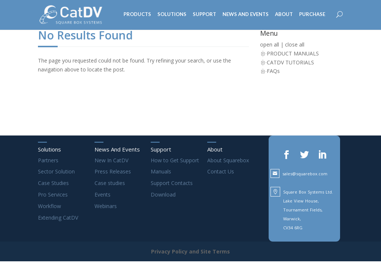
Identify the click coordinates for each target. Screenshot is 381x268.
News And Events (117, 149)
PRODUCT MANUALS (293, 53)
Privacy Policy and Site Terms (190, 251)
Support (161, 149)
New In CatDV (111, 160)
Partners (48, 160)
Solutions (49, 149)
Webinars (106, 206)
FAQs (273, 70)
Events (103, 194)
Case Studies (53, 182)
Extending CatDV (58, 217)
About (214, 149)
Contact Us (220, 171)
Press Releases (113, 171)
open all (269, 44)
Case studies (110, 182)
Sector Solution (56, 171)
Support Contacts (172, 182)
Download (163, 194)
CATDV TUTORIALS (290, 62)
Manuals (161, 171)
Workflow (49, 206)
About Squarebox (228, 160)
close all (294, 44)
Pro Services (53, 194)
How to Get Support (175, 160)
